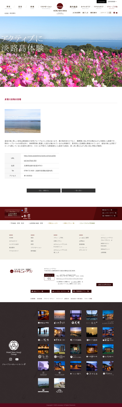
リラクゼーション (36, 247)
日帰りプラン (58, 241)
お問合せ (82, 241)
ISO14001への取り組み (76, 299)
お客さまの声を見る (104, 284)
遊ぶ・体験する (43, 190)
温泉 (32, 241)
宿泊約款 (39, 299)
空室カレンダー (53, 223)
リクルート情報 (88, 299)
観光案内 (93, 13)
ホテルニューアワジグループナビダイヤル (69, 278)
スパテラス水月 (14, 244)
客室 (32, 237)
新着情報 (82, 244)
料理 (32, 244)
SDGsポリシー (105, 249)
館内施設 (33, 251)
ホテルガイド (13, 241)
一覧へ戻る (78, 190)
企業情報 (103, 252)
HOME (7, 13)
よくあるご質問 (84, 237)
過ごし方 (85, 13)
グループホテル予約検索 (87, 223)
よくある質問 (76, 13)
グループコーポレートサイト (13, 364)
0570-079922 (67, 275)
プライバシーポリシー (49, 299)
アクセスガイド (14, 251)
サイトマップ (59, 299)
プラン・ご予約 (58, 237)
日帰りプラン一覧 (69, 223)
